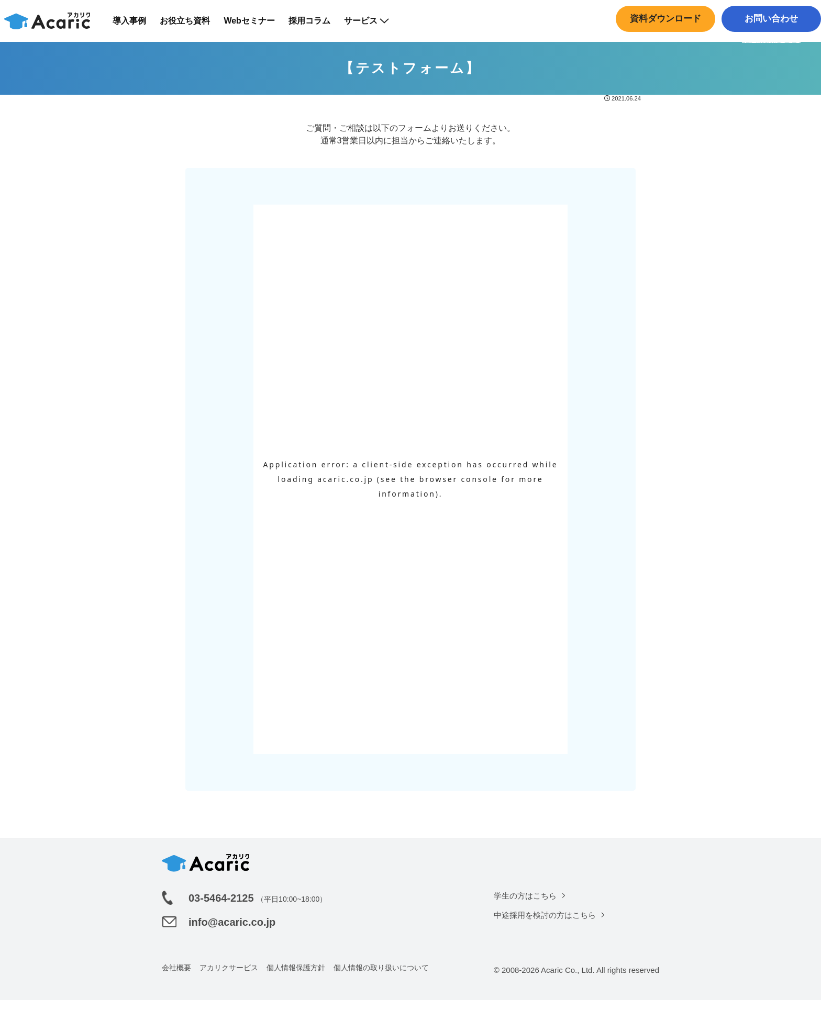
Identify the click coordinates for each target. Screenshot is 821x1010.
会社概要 (176, 977)
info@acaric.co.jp (231, 932)
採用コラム (316, 25)
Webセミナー (255, 25)
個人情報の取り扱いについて (381, 977)
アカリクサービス (228, 977)
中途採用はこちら (768, 44)
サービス (372, 25)
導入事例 (136, 25)
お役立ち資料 (192, 25)
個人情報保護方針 (296, 977)
